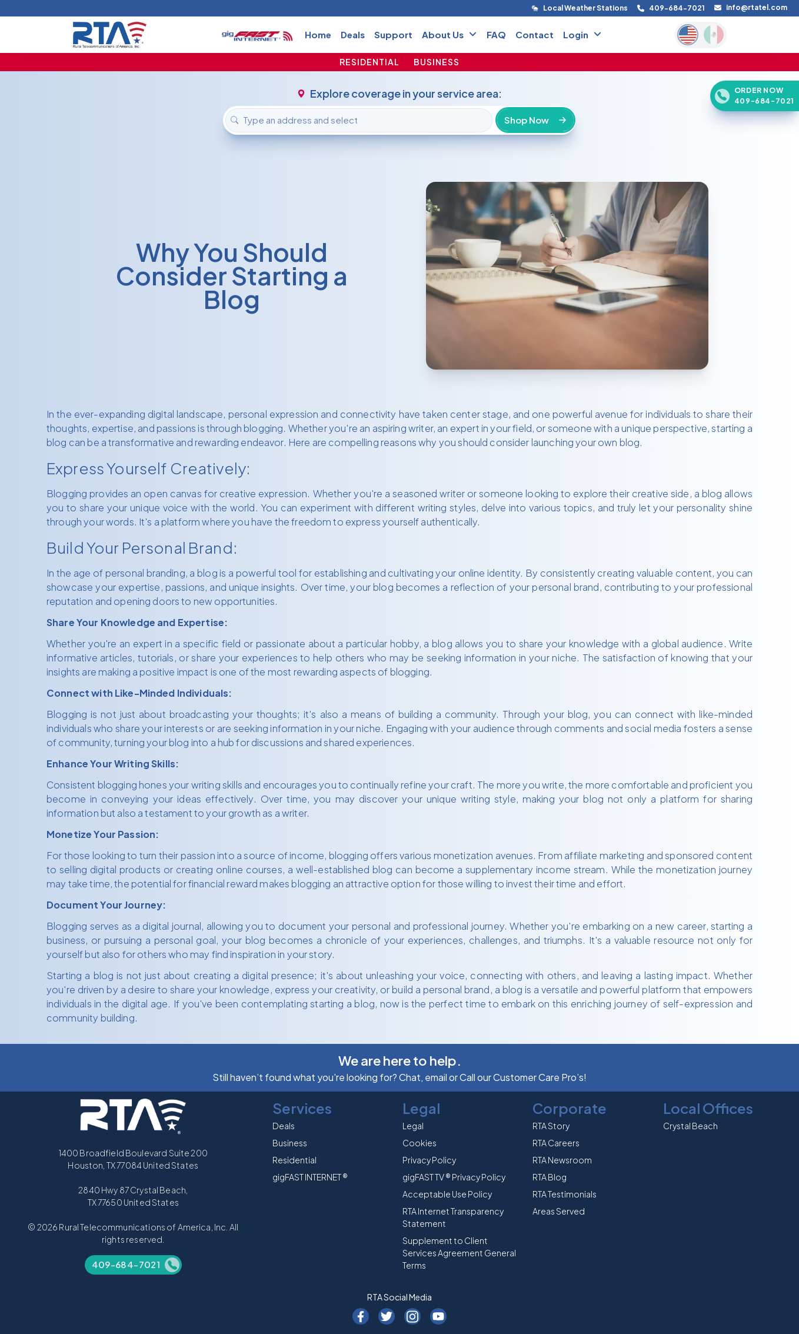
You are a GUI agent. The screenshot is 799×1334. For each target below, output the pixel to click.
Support (393, 34)
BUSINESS (437, 61)
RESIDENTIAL (369, 61)
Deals (353, 34)
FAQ (496, 34)
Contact (534, 34)
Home (318, 34)
